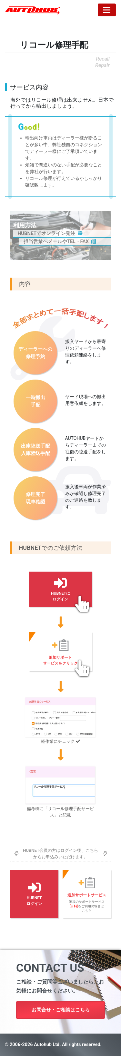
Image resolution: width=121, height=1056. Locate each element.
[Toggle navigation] (107, 10)
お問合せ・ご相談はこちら (61, 1010)
